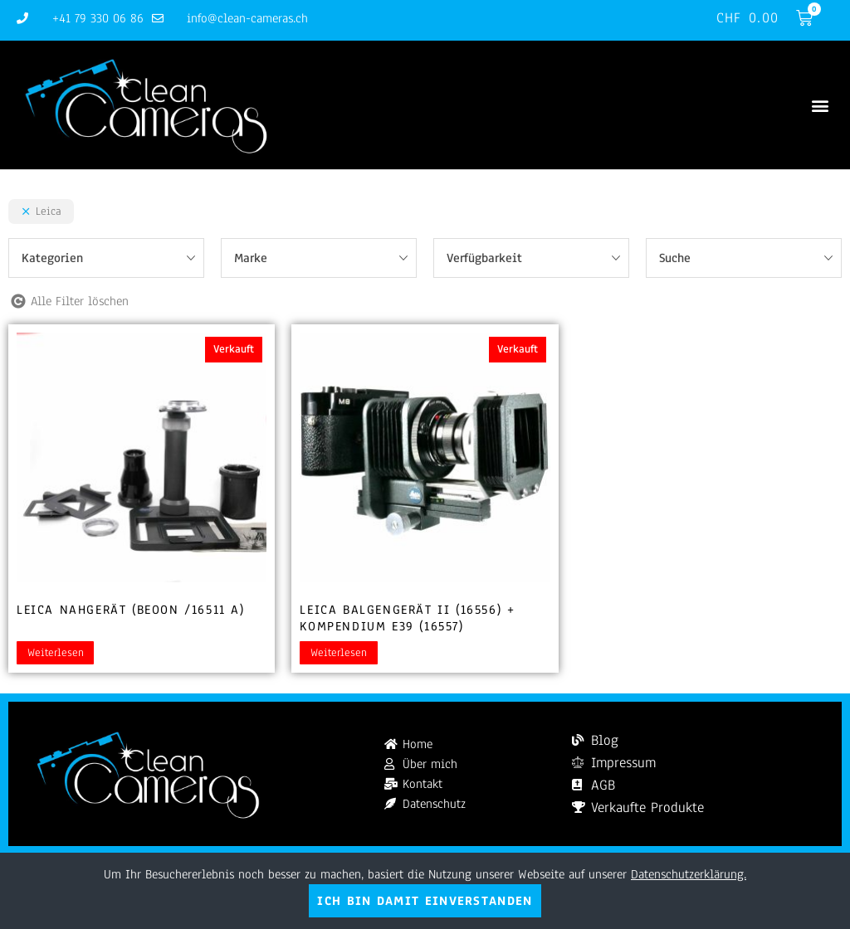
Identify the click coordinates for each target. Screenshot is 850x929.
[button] (819, 105)
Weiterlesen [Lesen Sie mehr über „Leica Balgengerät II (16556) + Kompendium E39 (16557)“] (338, 652)
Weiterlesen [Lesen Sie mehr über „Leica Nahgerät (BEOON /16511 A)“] (55, 652)
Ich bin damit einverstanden (424, 901)
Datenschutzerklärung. (688, 874)
